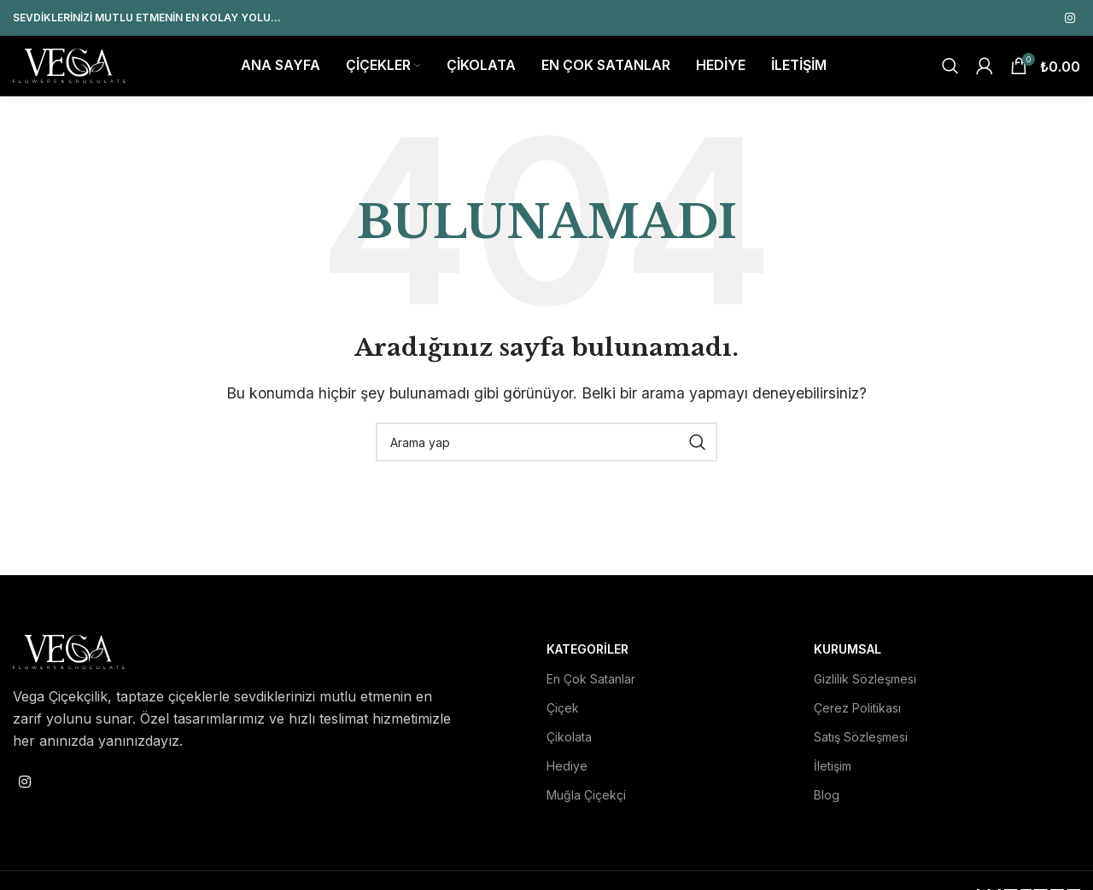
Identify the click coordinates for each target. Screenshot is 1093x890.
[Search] (950, 70)
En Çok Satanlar (590, 686)
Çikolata (569, 744)
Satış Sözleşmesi (861, 744)
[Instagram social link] (1070, 18)
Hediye (566, 773)
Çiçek (562, 715)
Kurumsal (847, 657)
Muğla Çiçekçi (586, 802)
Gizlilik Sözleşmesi (865, 686)
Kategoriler (587, 657)
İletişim (832, 773)
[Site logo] (69, 68)
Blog (826, 802)
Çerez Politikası (857, 715)
